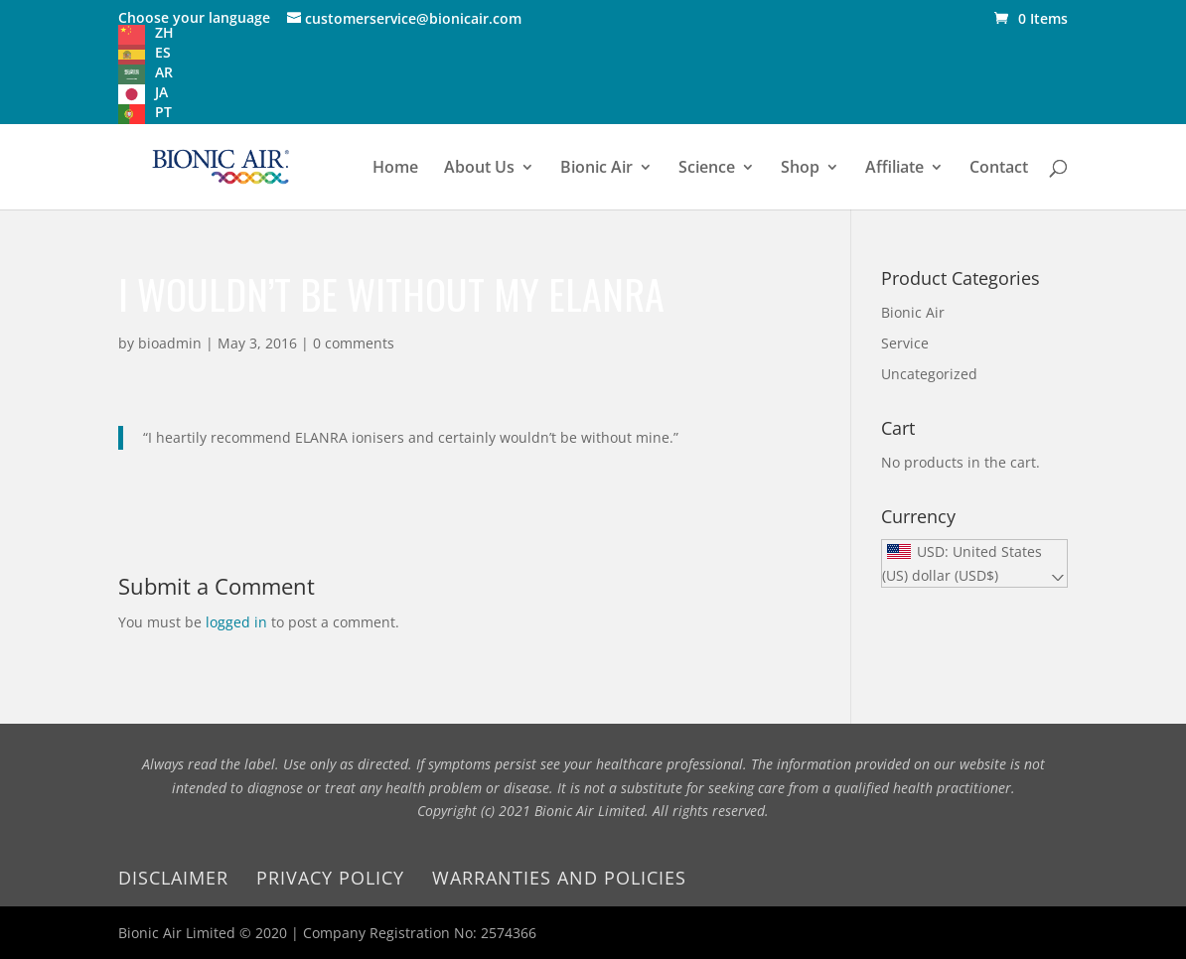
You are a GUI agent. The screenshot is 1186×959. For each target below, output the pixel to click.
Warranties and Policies (559, 878)
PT (163, 111)
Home (395, 169)
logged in (236, 622)
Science (706, 169)
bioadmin (170, 343)
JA (161, 91)
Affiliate (894, 169)
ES (163, 52)
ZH (164, 32)
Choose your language (194, 17)
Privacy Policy (330, 878)
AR (164, 72)
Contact (998, 169)
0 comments (353, 343)
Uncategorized (929, 373)
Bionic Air (596, 169)
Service (905, 343)
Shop (800, 169)
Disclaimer (173, 878)
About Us (479, 169)
